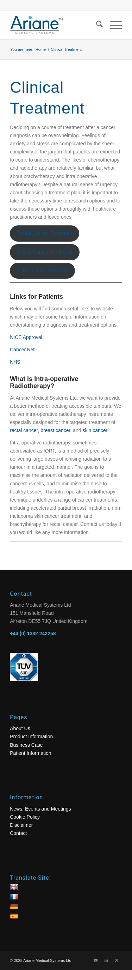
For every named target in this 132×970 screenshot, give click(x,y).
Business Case (26, 745)
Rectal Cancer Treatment (44, 233)
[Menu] (112, 25)
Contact (18, 833)
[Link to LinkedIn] (106, 960)
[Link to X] (117, 960)
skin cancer (94, 430)
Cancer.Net (22, 349)
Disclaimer (21, 825)
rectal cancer (24, 430)
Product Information (31, 736)
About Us (20, 728)
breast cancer (55, 430)
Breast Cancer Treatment (44, 252)
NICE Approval (26, 337)
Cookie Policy (25, 817)
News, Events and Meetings (40, 809)
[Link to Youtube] (95, 960)
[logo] (55, 25)
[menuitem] (96, 25)
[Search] (96, 25)
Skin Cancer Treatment (42, 270)
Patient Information (30, 753)
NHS (15, 362)
